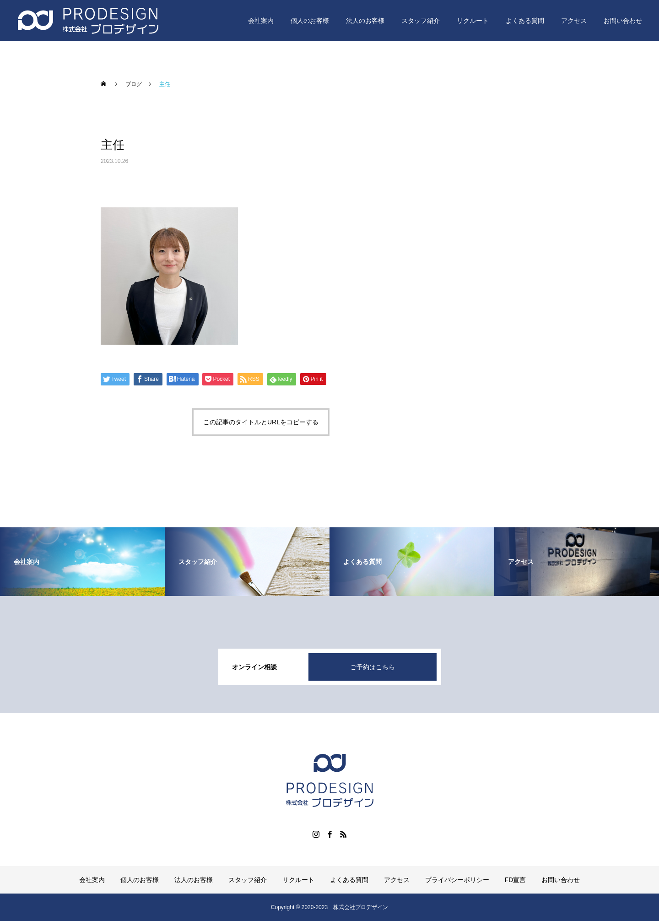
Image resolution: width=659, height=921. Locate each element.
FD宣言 (515, 879)
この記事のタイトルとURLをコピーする (261, 422)
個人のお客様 (310, 20)
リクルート (473, 20)
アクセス (574, 20)
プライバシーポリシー (457, 879)
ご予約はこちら (372, 667)
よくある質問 (525, 20)
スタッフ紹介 (420, 20)
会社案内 (261, 20)
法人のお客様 (365, 20)
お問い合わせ (623, 20)
